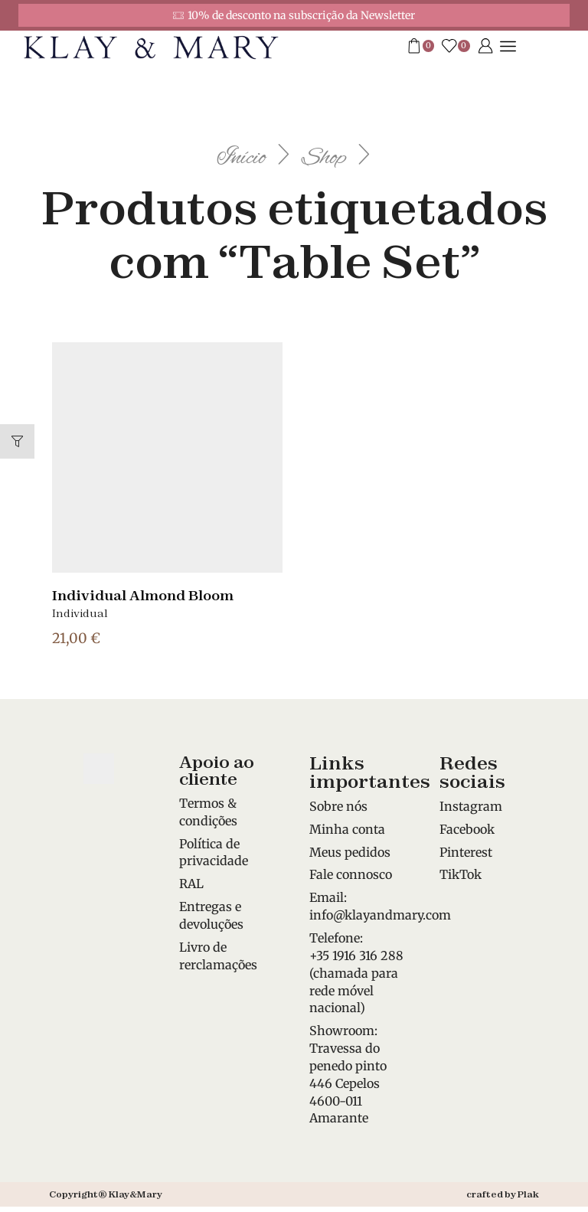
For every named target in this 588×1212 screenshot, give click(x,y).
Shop (335, 155)
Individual (80, 613)
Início (231, 155)
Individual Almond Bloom (149, 595)
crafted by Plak (502, 1194)
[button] (17, 441)
